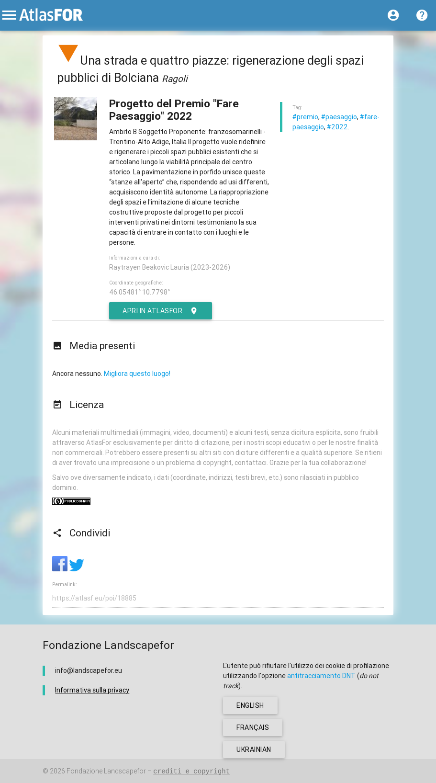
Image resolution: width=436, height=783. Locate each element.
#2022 (337, 127)
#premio (305, 117)
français (252, 727)
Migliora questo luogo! (137, 373)
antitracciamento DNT (321, 675)
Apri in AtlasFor (161, 310)
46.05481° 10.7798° (139, 292)
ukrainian (253, 749)
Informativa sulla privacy (92, 690)
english (250, 705)
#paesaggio (339, 117)
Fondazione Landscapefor (106, 771)
